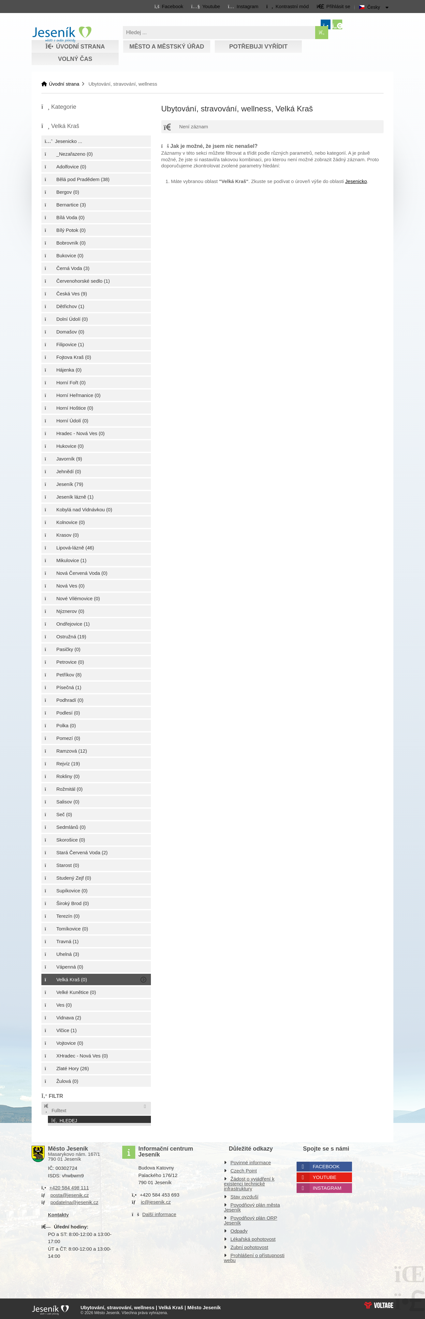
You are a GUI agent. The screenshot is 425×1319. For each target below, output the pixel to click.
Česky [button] (373, 7)
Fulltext (54, 1108)
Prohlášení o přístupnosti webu (254, 1256)
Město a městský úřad (166, 46)
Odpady (239, 1229)
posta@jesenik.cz (70, 1193)
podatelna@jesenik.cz (74, 1200)
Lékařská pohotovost (252, 1237)
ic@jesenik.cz (156, 1200)
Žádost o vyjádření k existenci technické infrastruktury (249, 1181)
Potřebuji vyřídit (258, 46)
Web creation (378, 1303)
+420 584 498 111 (69, 1185)
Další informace (159, 1212)
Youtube (325, 1175)
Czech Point (243, 1168)
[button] (287, 6)
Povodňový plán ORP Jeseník (250, 1218)
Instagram (327, 1186)
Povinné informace (250, 1160)
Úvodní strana (62, 34)
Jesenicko (356, 181)
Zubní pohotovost (249, 1245)
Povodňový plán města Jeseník (252, 1205)
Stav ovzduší (244, 1195)
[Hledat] (321, 32)
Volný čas (75, 59)
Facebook (326, 1164)
